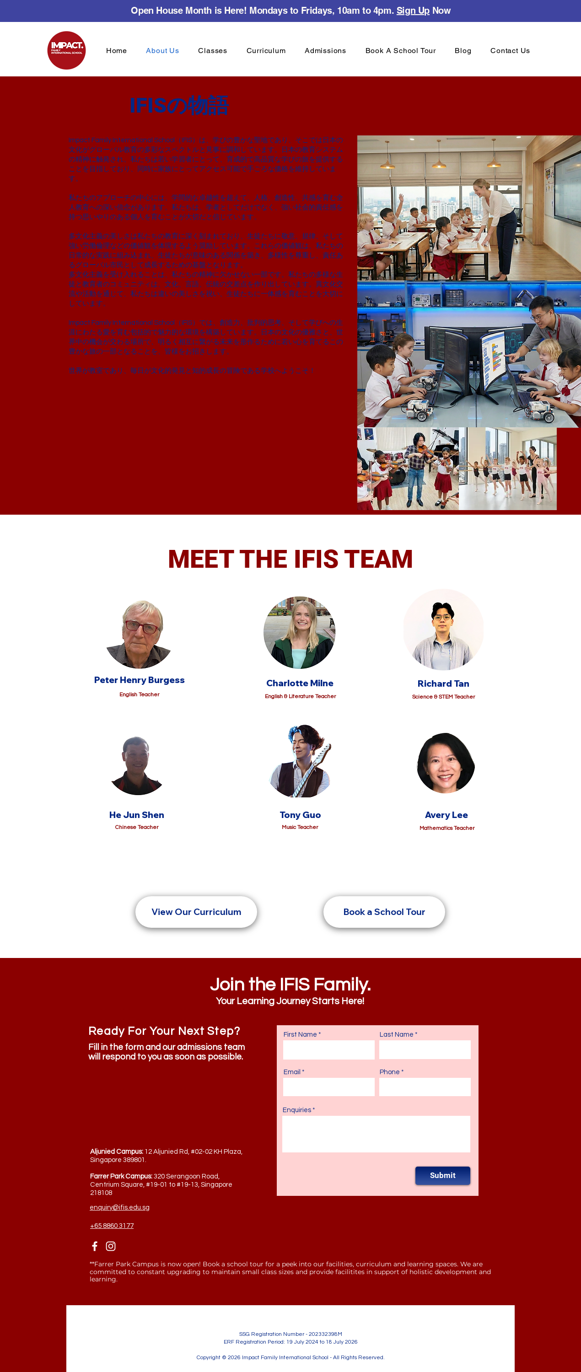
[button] (213, 50)
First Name (300, 1034)
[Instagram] (110, 1246)
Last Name (397, 1034)
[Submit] (442, 1176)
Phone (390, 1072)
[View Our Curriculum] (196, 912)
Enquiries (297, 1110)
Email (292, 1072)
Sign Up (413, 10)
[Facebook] (94, 1246)
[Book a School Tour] (384, 912)
